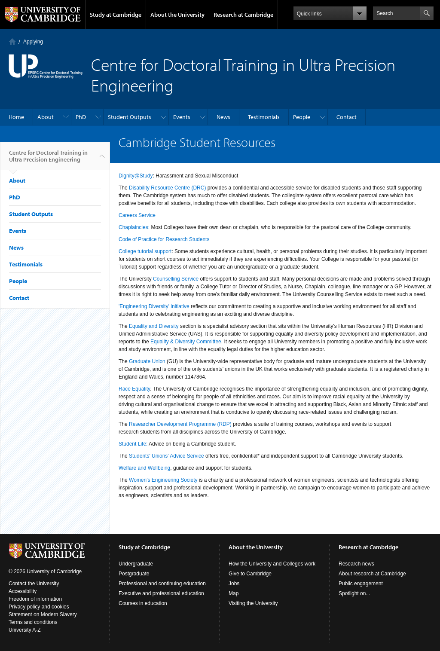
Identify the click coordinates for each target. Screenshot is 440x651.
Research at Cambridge (243, 14)
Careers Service (137, 215)
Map (233, 593)
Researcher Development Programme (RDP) (181, 424)
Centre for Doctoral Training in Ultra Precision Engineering (48, 159)
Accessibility (23, 591)
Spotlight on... (354, 593)
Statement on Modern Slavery (43, 614)
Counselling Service (176, 279)
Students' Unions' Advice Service (166, 456)
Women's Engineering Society (163, 480)
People (301, 117)
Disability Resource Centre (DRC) (167, 188)
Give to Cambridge (250, 574)
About (45, 117)
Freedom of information (35, 599)
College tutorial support (145, 251)
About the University (177, 14)
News (223, 117)
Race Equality (134, 389)
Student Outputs (129, 117)
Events (181, 117)
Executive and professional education (161, 593)
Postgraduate (134, 574)
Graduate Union (147, 361)
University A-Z (25, 630)
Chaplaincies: (134, 227)
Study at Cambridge (115, 14)
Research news (356, 564)
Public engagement (361, 584)
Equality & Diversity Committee (185, 342)
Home (12, 41)
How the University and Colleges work (272, 564)
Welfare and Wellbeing (144, 468)
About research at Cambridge (372, 574)
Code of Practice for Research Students (164, 239)
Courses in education (143, 603)
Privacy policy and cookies (39, 607)
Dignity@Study (136, 176)
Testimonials (264, 117)
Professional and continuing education (162, 584)
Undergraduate (136, 564)
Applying (33, 42)
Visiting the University (253, 603)
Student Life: (133, 444)
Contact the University (34, 584)
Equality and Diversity (153, 326)
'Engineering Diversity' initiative (154, 306)
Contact (346, 117)
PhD (81, 117)
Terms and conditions (33, 622)
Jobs (234, 584)
